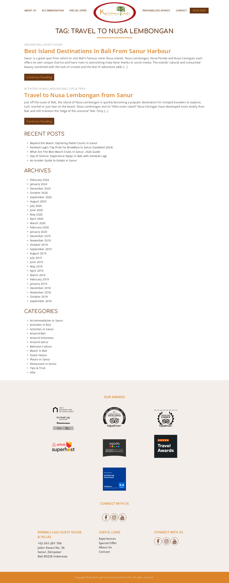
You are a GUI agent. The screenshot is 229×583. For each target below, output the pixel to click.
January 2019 (38, 284)
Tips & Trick (77, 88)
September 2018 (41, 301)
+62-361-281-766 (50, 543)
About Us (30, 10)
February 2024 (39, 180)
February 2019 (39, 279)
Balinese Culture (41, 346)
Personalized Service (156, 10)
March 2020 (38, 223)
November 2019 (40, 240)
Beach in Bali (38, 350)
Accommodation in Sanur (46, 320)
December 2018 (40, 288)
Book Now (199, 10)
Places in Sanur (40, 359)
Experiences (107, 538)
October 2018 (39, 296)
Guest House (53, 44)
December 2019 (40, 236)
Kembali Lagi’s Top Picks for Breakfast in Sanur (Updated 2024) (71, 147)
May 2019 (36, 266)
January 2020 (38, 232)
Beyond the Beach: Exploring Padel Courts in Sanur (64, 143)
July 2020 (36, 206)
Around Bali (33, 44)
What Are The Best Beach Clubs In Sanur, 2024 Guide (65, 152)
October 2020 (39, 193)
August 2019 (38, 253)
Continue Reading (39, 77)
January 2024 (38, 184)
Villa (33, 372)
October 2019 (39, 244)
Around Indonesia (42, 338)
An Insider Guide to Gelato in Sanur (53, 160)
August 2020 (38, 201)
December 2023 (40, 188)
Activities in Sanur (42, 329)
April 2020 (36, 219)
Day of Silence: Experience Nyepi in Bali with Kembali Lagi (68, 156)
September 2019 (41, 249)
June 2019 (36, 262)
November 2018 (40, 292)
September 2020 (41, 197)
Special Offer (78, 10)
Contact (181, 10)
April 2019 (36, 270)
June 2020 (36, 210)
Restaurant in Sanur (43, 364)
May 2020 (36, 214)
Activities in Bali (36, 88)
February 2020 (39, 227)
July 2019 (36, 258)
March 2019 (38, 275)
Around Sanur (39, 342)
